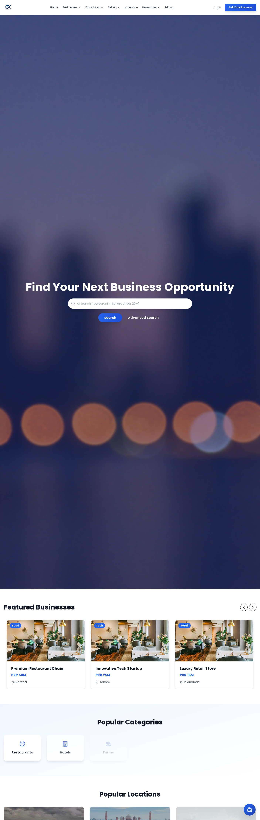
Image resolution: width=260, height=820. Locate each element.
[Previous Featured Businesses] (244, 607)
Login (217, 7)
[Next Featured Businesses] (252, 607)
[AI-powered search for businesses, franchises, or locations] (130, 303)
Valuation (131, 7)
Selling (114, 7)
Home (54, 7)
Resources (151, 7)
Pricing (169, 7)
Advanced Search (143, 317)
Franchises (94, 7)
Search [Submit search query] (110, 317)
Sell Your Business (241, 7)
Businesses (71, 7)
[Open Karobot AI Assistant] (250, 810)
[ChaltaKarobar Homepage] (8, 7)
